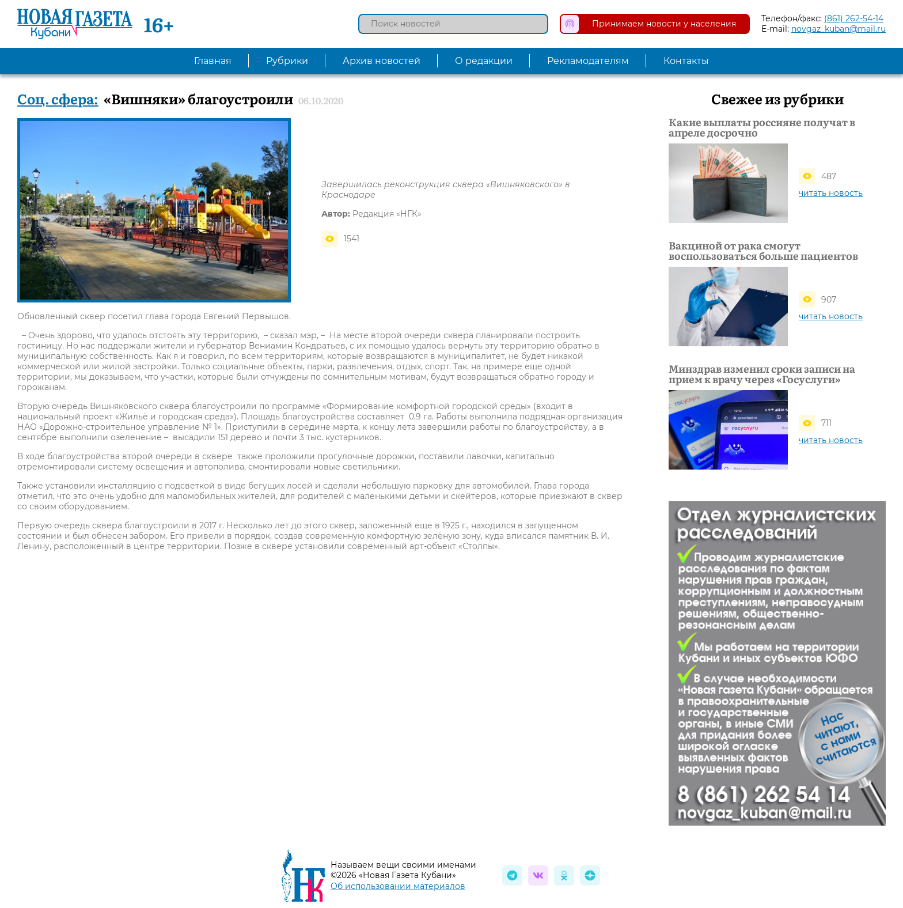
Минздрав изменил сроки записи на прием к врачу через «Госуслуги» (762, 374)
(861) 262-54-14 (853, 18)
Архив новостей (381, 60)
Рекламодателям (588, 60)
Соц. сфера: (57, 98)
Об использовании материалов (398, 886)
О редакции (484, 60)
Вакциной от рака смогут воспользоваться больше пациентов (763, 250)
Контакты (686, 60)
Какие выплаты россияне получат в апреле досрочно (762, 127)
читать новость (831, 193)
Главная (213, 60)
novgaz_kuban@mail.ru (838, 29)
